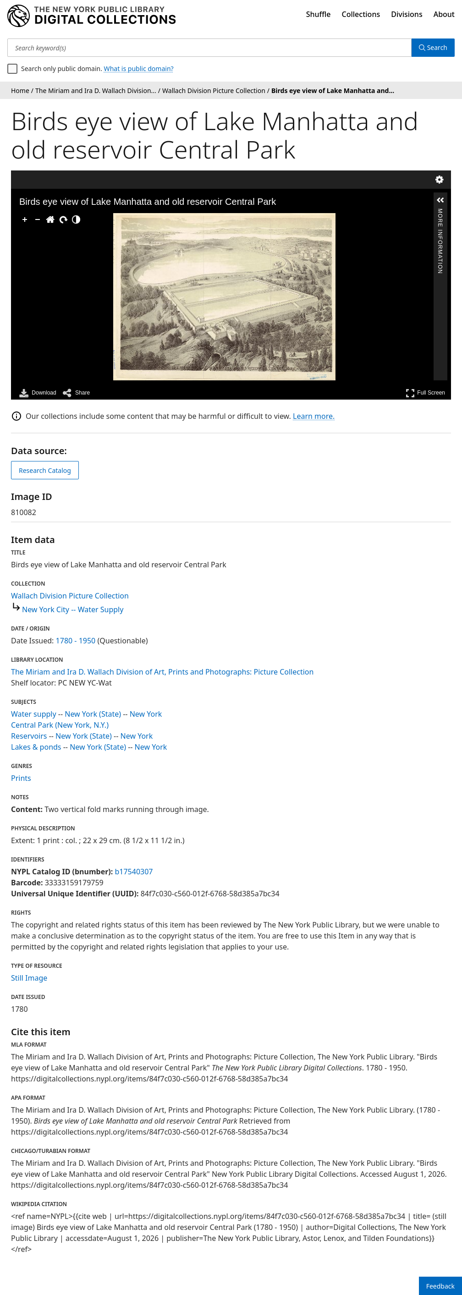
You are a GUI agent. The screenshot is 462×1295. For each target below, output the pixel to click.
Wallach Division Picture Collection (70, 596)
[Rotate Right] (63, 219)
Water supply (33, 714)
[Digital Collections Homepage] (91, 16)
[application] (224, 296)
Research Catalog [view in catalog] (45, 470)
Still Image (29, 978)
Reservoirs (29, 736)
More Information (440, 212)
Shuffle (318, 14)
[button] (440, 200)
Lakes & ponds (36, 747)
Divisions (406, 14)
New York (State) (93, 714)
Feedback (440, 1286)
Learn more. (314, 416)
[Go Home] (50, 219)
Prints (21, 778)
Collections (361, 14)
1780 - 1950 (76, 641)
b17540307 (134, 872)
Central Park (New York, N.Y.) (60, 725)
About (444, 14)
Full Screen (425, 393)
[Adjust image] (76, 219)
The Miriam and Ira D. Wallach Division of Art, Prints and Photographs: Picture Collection (162, 672)
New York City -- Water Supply (72, 609)
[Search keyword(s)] (209, 47)
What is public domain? (139, 68)
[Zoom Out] (37, 219)
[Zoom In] (24, 219)
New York (146, 714)
